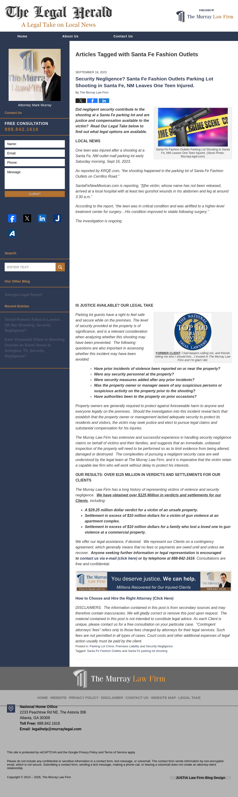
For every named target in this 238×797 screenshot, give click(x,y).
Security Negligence (159, 646)
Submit (35, 194)
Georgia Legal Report (22, 294)
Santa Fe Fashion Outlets (104, 651)
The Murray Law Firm (56, 777)
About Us (70, 36)
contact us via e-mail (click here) (108, 558)
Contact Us (123, 36)
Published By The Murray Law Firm (204, 16)
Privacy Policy (89, 694)
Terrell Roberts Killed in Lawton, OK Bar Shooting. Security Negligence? (34, 321)
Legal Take (184, 694)
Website (66, 694)
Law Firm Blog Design (209, 777)
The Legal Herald (58, 17)
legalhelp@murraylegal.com (55, 729)
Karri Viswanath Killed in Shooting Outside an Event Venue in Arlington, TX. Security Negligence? (34, 338)
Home (22, 36)
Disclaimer (114, 694)
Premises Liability (127, 646)
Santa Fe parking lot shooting (147, 651)
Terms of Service (115, 752)
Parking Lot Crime (102, 646)
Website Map (161, 694)
